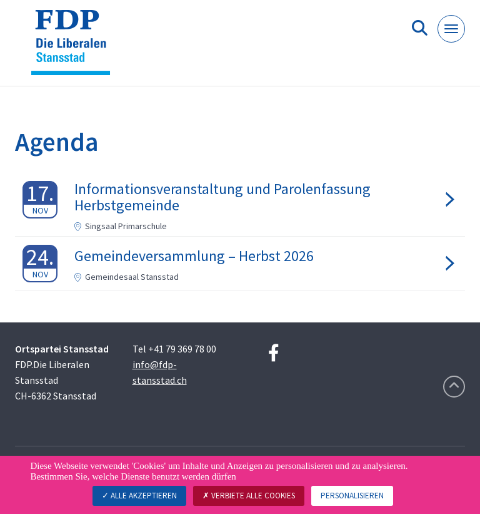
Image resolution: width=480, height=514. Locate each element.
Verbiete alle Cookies (248, 495)
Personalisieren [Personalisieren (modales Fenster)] (352, 495)
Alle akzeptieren (139, 495)
